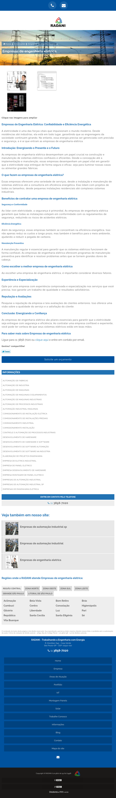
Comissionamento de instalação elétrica (25, 414)
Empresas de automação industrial (22, 480)
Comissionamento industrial (18, 423)
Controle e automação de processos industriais (29, 432)
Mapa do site (58, 748)
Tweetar (6, 351)
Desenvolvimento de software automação (26, 447)
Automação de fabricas (15, 380)
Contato (58, 740)
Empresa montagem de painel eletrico (23, 475)
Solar (58, 708)
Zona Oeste (49, 588)
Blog (58, 732)
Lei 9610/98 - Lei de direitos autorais (72, 633)
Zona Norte (32, 588)
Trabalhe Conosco (58, 716)
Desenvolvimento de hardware (19, 437)
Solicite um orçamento (58, 359)
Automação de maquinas (16, 390)
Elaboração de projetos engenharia (22, 456)
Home (58, 661)
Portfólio (58, 684)
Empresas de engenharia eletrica (21, 489)
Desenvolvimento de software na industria (26, 451)
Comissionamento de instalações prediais (25, 418)
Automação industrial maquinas (20, 409)
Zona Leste (81, 588)
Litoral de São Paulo (40, 593)
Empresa (58, 668)
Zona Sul (65, 588)
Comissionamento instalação (19, 428)
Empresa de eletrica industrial (19, 461)
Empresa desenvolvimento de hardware (24, 470)
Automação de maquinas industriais (22, 399)
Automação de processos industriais (23, 404)
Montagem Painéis (58, 700)
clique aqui (41, 339)
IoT (58, 692)
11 (58, 503)
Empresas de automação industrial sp (23, 484)
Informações (11, 372)
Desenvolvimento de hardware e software (26, 442)
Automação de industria (16, 385)
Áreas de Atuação (58, 676)
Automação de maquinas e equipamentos (25, 395)
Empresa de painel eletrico (17, 465)
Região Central (12, 588)
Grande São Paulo (13, 593)
